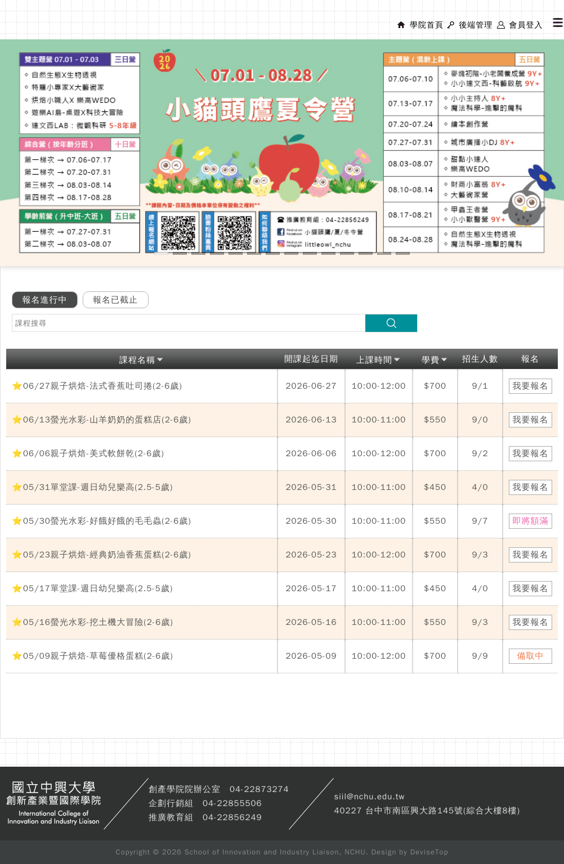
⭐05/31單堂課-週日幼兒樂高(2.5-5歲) (92, 487)
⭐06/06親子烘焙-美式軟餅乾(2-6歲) (88, 453)
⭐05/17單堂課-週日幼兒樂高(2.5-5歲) (92, 588)
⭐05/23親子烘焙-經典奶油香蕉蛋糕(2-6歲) (101, 555)
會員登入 (526, 25)
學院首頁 (427, 25)
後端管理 (476, 25)
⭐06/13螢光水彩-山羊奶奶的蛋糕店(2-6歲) (101, 420)
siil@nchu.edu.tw (369, 796)
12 (366, 253)
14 (403, 253)
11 (347, 253)
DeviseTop (429, 852)
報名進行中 (45, 300)
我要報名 (531, 386)
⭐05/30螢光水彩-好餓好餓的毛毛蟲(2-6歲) (101, 521)
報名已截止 (115, 300)
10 (328, 253)
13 (384, 253)
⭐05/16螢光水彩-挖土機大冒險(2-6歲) (92, 622)
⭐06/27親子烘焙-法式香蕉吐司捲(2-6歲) (97, 386)
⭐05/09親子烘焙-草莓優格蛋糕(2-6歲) (92, 656)
